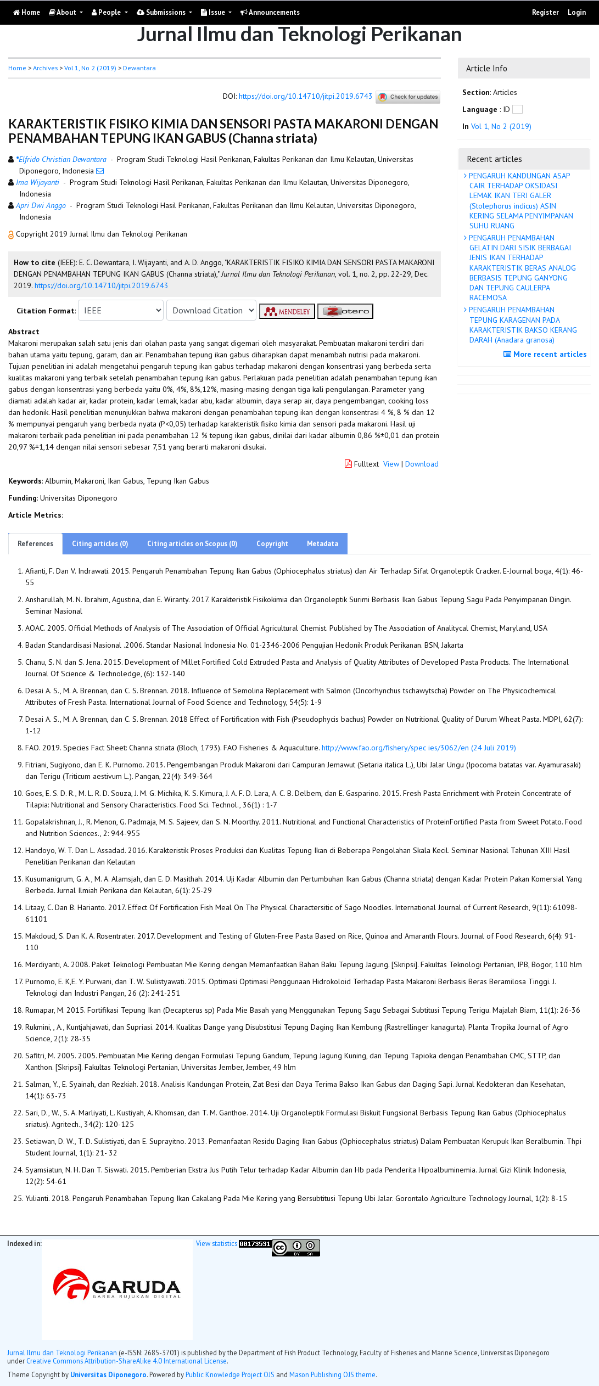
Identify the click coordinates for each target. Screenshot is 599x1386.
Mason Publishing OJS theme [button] (332, 1374)
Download (422, 464)
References (35, 543)
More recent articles (546, 354)
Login (577, 12)
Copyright (272, 543)
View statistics (216, 1243)
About (63, 12)
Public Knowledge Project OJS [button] (230, 1374)
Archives (45, 68)
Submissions (162, 12)
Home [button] (17, 68)
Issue (214, 12)
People (107, 12)
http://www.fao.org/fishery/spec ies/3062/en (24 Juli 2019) (419, 748)
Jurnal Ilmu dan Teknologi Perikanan (62, 1352)
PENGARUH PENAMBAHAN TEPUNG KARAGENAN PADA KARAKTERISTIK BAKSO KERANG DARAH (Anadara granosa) (522, 325)
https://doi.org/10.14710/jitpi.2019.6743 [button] (102, 285)
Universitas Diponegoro (108, 1374)
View (391, 464)
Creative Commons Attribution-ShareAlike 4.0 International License (126, 1360)
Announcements (270, 12)
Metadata (322, 543)
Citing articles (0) (100, 543)
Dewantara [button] (139, 68)
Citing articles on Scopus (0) (192, 543)
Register (545, 12)
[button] (12, 234)
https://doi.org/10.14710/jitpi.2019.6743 (306, 97)
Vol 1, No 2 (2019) (90, 68)
